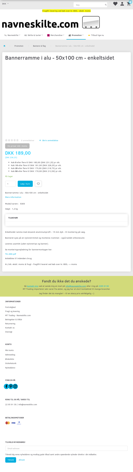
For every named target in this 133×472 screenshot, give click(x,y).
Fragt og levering (12, 311)
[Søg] (106, 4)
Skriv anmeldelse (50, 140)
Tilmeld (11, 460)
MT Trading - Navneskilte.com (18, 315)
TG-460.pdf (10, 254)
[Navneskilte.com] (51, 22)
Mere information (13, 197)
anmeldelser (27, 140)
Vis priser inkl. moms (17, 146)
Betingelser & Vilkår (13, 319)
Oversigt (8, 331)
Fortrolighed (10, 307)
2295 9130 (104, 286)
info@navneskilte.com (76, 286)
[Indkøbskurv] (129, 3)
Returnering (10, 323)
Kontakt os (9, 327)
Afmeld (22, 460)
